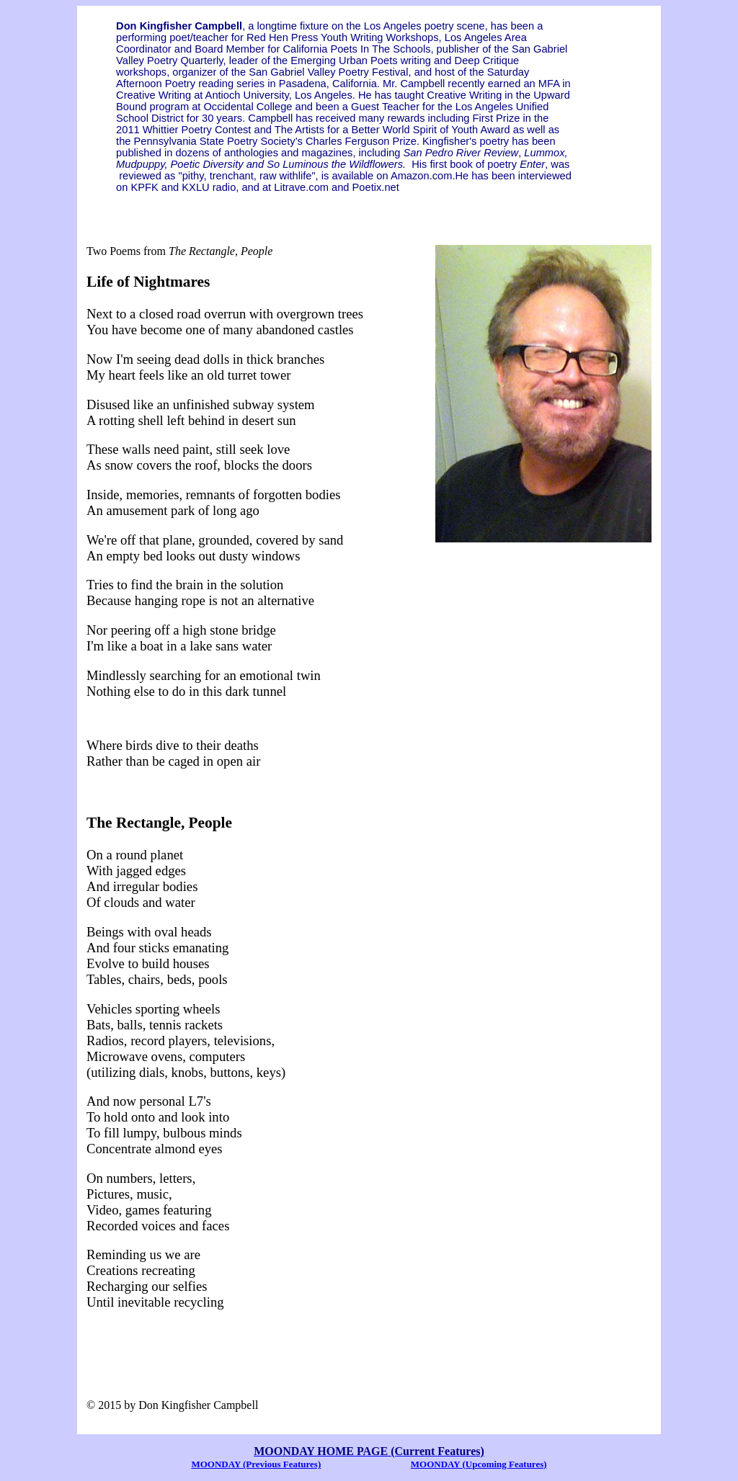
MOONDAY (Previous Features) (256, 1464)
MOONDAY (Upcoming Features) (479, 1464)
